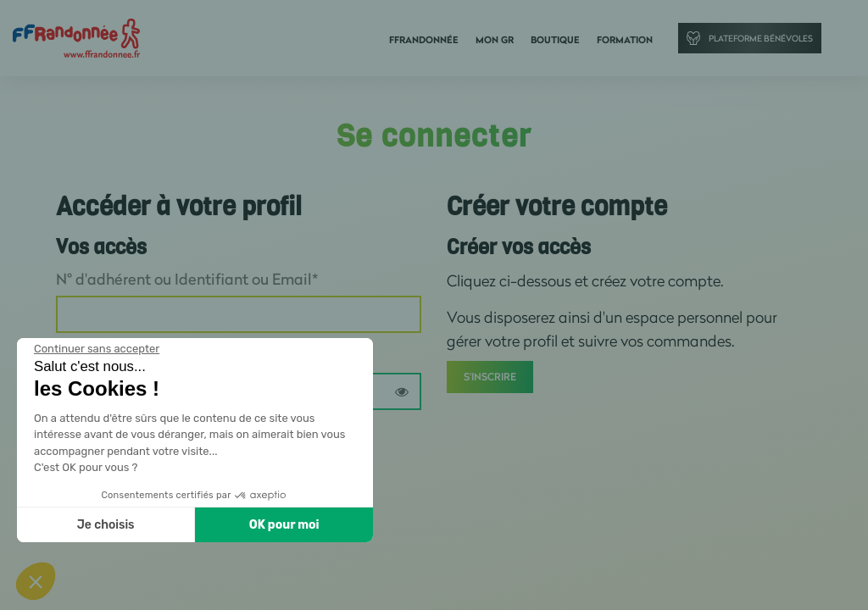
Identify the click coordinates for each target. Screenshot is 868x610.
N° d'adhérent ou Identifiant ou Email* (187, 279)
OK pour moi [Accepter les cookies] (284, 525)
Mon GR (495, 40)
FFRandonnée (424, 40)
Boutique (555, 40)
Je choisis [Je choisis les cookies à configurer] (106, 525)
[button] (35, 581)
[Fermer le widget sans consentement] (96, 349)
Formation (625, 40)
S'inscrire (490, 376)
